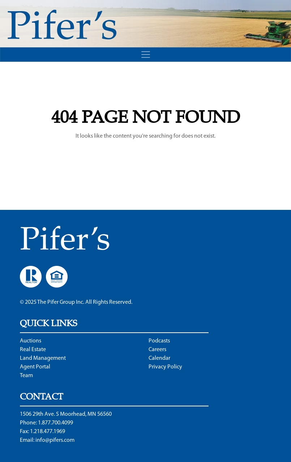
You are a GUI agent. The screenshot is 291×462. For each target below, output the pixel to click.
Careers (157, 350)
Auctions (30, 341)
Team (26, 376)
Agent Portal (35, 367)
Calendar (159, 358)
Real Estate (33, 350)
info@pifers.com (54, 440)
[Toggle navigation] (145, 54)
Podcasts (159, 341)
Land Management (43, 358)
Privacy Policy (165, 367)
